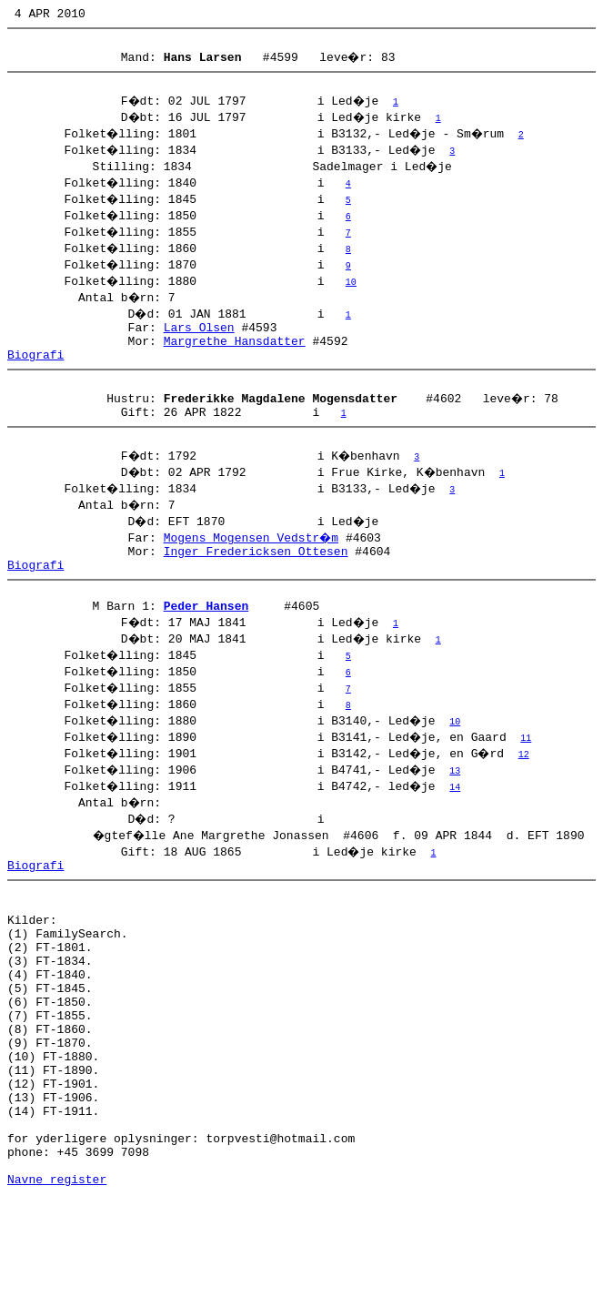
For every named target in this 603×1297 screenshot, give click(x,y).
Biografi (35, 370)
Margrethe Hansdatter (235, 354)
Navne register (56, 1277)
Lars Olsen (199, 337)
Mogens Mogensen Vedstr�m (252, 561)
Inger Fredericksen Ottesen (256, 578)
